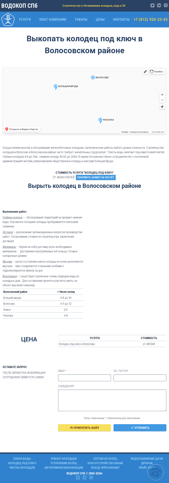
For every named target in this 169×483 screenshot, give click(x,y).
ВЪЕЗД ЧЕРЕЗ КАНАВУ (105, 467)
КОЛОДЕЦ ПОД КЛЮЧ (22, 463)
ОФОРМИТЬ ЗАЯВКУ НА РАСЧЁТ (95, 177)
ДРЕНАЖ (147, 463)
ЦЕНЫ (100, 19)
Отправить (140, 427)
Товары (81, 19)
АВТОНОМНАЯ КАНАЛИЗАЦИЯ (64, 467)
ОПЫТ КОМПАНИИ (52, 19)
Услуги (25, 19)
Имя (61, 371)
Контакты (121, 19)
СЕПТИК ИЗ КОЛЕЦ (105, 458)
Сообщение (65, 386)
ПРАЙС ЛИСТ (147, 467)
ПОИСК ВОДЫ (22, 458)
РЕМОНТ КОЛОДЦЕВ (64, 458)
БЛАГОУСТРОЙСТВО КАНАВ (105, 463)
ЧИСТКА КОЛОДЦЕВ (22, 467)
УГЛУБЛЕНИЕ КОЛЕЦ (64, 463)
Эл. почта (120, 371)
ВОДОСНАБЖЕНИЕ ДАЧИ (147, 458)
